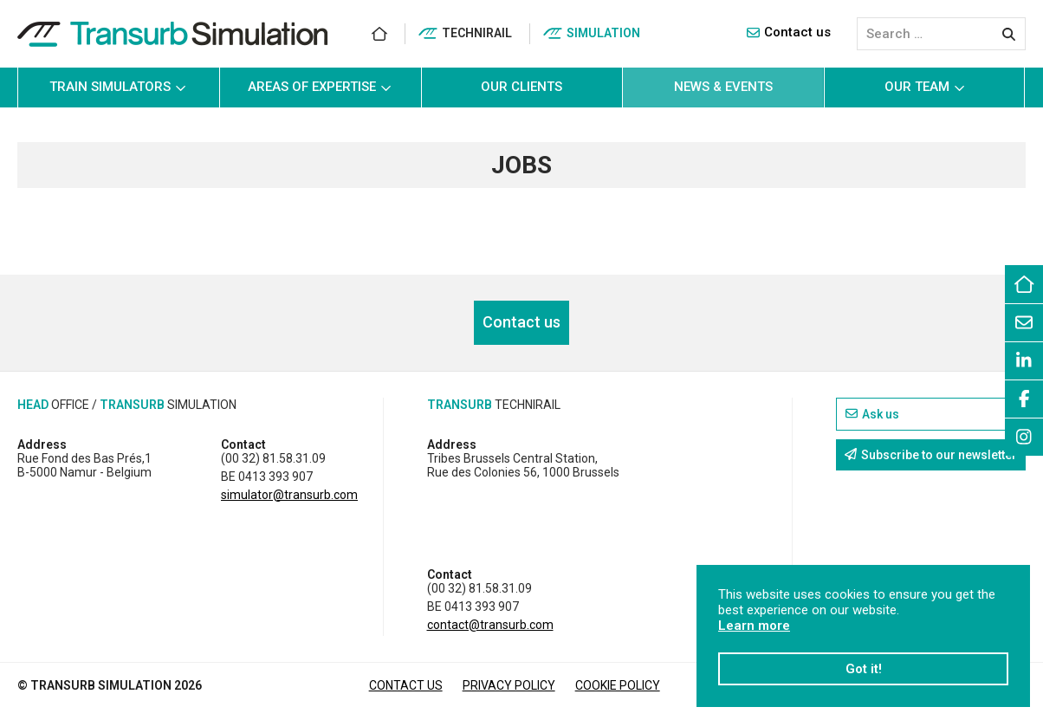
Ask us (872, 414)
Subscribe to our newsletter (931, 455)
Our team (924, 86)
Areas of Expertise (320, 86)
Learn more (754, 625)
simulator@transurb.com (289, 495)
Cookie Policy (617, 685)
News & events (723, 86)
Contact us (789, 32)
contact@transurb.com (490, 625)
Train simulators (117, 86)
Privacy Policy (509, 685)
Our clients (521, 86)
